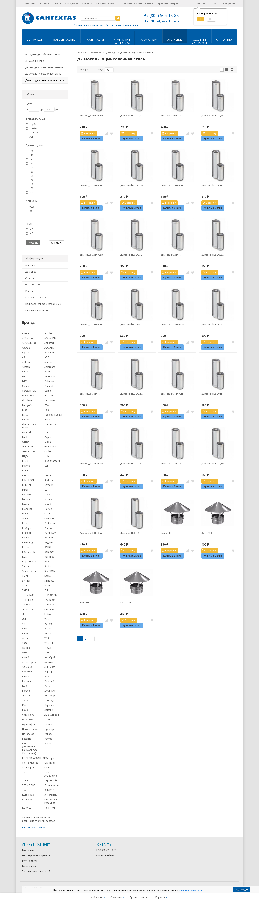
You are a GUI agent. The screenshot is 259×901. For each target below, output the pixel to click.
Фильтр (32, 94)
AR (23, 357)
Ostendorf (49, 518)
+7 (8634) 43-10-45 (161, 21)
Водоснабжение (64, 39)
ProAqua (26, 528)
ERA (46, 405)
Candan (26, 386)
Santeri (26, 566)
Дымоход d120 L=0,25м (91, 254)
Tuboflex (27, 604)
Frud (24, 437)
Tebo (47, 590)
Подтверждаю (241, 889)
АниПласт (49, 666)
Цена (29, 103)
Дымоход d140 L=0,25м (91, 463)
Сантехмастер (30, 762)
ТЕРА (25, 780)
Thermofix (50, 599)
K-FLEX (26, 470)
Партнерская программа (36, 855)
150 (29, 184)
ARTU (47, 357)
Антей (25, 657)
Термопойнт (51, 780)
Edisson (48, 395)
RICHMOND (28, 551)
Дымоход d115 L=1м (211, 185)
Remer (25, 547)
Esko (47, 409)
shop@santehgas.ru (106, 855)
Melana (48, 499)
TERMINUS (28, 595)
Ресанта (26, 738)
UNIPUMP (27, 609)
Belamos (49, 381)
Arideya (48, 362)
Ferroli (25, 419)
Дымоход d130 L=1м (90, 393)
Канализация (148, 39)
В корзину (88, 133)
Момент (49, 719)
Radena (26, 537)
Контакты (87, 3)
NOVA (25, 513)
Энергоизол (51, 794)
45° (29, 229)
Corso (47, 390)
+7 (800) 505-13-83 (161, 15)
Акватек (49, 662)
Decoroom (28, 395)
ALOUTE (49, 347)
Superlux (49, 585)
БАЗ (46, 676)
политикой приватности (191, 890)
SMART (26, 575)
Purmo (48, 528)
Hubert (48, 456)
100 (29, 151)
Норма (48, 724)
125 (29, 167)
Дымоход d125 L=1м (130, 324)
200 (29, 192)
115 (29, 159)
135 (29, 175)
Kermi (47, 475)
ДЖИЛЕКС (50, 690)
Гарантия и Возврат (167, 3)
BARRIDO (49, 376)
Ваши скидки (29, 865)
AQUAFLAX (28, 338)
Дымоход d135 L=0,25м (131, 393)
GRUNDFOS (28, 451)
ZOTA (47, 652)
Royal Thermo (29, 561)
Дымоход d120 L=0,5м (131, 254)
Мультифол (28, 724)
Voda (25, 642)
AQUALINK (50, 338)
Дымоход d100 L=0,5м (131, 115)
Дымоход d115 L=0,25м (131, 185)
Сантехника (224, 39)
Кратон (26, 705)
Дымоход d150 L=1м (130, 532)
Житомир (49, 695)
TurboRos (49, 604)
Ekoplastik (27, 400)
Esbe (24, 409)
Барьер (48, 671)
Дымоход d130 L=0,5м (212, 324)
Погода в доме (30, 729)
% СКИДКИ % (71, 3)
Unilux (47, 614)
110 (29, 155)
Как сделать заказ (106, 3)
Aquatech (49, 342)
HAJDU (25, 456)
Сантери (49, 758)
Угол (29, 223)
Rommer (49, 551)
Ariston (26, 366)
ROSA (25, 556)
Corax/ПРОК (29, 390)
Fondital (26, 432)
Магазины (29, 3)
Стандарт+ (28, 767)
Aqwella (26, 347)
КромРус (49, 700)
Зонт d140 (125, 602)
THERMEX (27, 599)
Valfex (25, 628)
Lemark (48, 484)
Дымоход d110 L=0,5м (91, 185)
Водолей (49, 681)
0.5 (29, 210)
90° (29, 233)
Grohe (47, 451)
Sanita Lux (50, 566)
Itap (46, 465)
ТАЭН (25, 772)
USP (24, 618)
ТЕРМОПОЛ (28, 785)
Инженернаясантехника (121, 41)
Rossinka (49, 556)
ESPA (25, 414)
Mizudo (48, 504)
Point (25, 523)
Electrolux (49, 400)
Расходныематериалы (199, 41)
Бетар (25, 676)
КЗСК (25, 709)
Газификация (94, 39)
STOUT (26, 585)
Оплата (57, 3)
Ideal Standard (52, 460)
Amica (25, 333)
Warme (26, 647)
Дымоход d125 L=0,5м (91, 324)
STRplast (49, 580)
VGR (46, 638)
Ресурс (48, 738)
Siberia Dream (29, 571)
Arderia (26, 362)
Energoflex (28, 405)
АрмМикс (27, 671)
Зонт (30, 136)
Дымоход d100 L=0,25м (91, 115)
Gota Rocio (28, 446)
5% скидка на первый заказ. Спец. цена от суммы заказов (106, 25)
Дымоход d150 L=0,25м (212, 463)
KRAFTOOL (28, 480)
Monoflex (27, 508)
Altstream (49, 366)
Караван (49, 705)
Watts (47, 647)
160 (29, 188)
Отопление (174, 39)
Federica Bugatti (53, 414)
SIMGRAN (49, 571)
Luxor (25, 489)
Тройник (32, 128)
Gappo (48, 437)
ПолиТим (49, 807)
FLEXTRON (50, 424)
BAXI (24, 381)
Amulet (48, 333)
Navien (48, 508)
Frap (46, 432)
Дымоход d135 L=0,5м (172, 393)
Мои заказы (29, 850)
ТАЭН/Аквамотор (50, 774)
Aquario (26, 352)
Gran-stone (50, 446)
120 (29, 163)
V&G (46, 618)
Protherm (49, 523)
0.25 (30, 206)
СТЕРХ (48, 767)
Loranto (26, 494)
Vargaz (25, 633)
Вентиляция (35, 39)
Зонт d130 (85, 602)
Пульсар (49, 729)
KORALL (26, 807)
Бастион (27, 681)
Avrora (25, 371)
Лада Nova (28, 714)
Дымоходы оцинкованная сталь (44, 80)
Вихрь (47, 686)
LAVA (47, 494)
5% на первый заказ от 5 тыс (38, 871)
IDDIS (25, 460)
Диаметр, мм (34, 145)
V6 (23, 623)
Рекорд (48, 733)
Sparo (47, 575)
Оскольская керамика (51, 801)
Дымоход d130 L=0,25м (172, 324)
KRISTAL (26, 484)
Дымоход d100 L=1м (171, 115)
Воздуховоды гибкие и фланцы (42, 54)
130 (29, 171)
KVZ (46, 470)
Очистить (56, 242)
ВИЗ (24, 686)
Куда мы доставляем (34, 827)
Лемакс (48, 709)
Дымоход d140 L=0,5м (131, 463)
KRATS (25, 475)
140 (29, 179)
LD (46, 489)
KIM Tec (48, 480)
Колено (32, 132)
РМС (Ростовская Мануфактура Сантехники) (29, 748)
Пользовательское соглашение (136, 3)
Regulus (48, 542)
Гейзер (26, 690)
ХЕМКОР (49, 790)
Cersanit (48, 386)
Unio (24, 614)
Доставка (44, 3)
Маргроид (27, 719)
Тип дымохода (35, 118)
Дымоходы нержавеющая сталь (43, 73)
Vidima (48, 633)
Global (47, 441)
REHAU (48, 547)
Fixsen (47, 419)
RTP (46, 561)
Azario (47, 371)
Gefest (25, 441)
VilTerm (26, 638)
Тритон (26, 790)
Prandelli (26, 532)
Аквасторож (29, 662)
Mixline (26, 504)
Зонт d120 (206, 532)
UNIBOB (49, 609)
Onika (25, 518)
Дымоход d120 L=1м (171, 254)
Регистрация (228, 3)
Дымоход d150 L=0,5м (91, 532)
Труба (31, 124)
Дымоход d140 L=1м (171, 463)
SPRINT (26, 580)
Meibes (26, 499)
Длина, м (31, 201)
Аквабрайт (50, 657)
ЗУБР (25, 700)
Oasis (47, 513)
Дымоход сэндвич (35, 60)
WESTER (49, 642)
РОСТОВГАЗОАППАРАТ (35, 758)
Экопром (27, 799)
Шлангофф (28, 794)
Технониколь (51, 785)
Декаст (26, 695)
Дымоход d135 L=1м (211, 393)
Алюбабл (27, 666)
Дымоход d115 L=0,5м (172, 185)
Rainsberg (27, 542)
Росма (48, 743)
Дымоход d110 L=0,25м (212, 115)
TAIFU (25, 590)
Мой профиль (30, 860)
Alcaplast (49, 352)
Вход (213, 3)
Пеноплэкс (28, 733)
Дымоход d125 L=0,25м (212, 254)
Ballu (24, 376)
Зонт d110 (166, 532)
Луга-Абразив (52, 714)
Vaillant (48, 623)
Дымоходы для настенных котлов (44, 67)
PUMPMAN (50, 532)
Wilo (24, 652)
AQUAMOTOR (29, 342)
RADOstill (49, 537)
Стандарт (49, 762)
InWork (26, 465)
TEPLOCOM (50, 595)
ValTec (48, 628)
